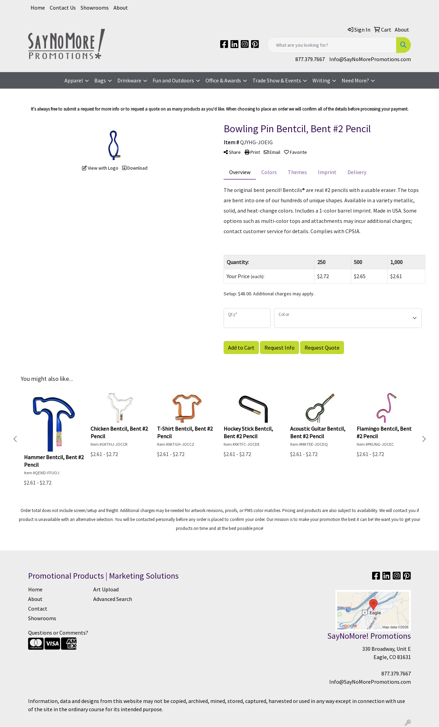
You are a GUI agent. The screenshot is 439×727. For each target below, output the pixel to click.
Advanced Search (112, 598)
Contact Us (63, 7)
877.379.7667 (310, 59)
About (121, 7)
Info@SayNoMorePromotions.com (370, 59)
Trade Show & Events (276, 80)
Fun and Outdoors (173, 80)
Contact (37, 608)
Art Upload (106, 589)
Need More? (355, 80)
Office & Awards (223, 80)
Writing (321, 80)
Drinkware (129, 80)
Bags (100, 80)
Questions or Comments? (58, 632)
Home (38, 7)
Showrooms (95, 7)
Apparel (73, 80)
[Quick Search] (331, 45)
